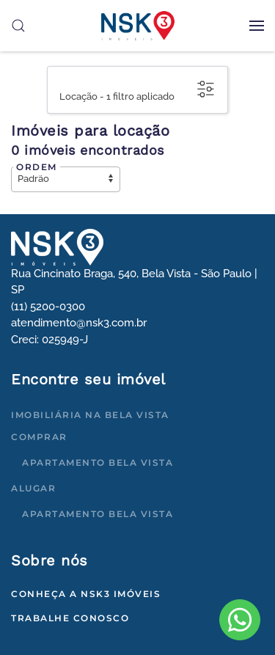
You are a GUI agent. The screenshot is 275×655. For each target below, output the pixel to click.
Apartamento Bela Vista (97, 462)
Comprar (39, 436)
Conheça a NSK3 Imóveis (86, 593)
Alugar (33, 488)
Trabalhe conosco (70, 617)
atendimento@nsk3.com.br (79, 322)
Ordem (36, 166)
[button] (256, 25)
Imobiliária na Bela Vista (90, 414)
